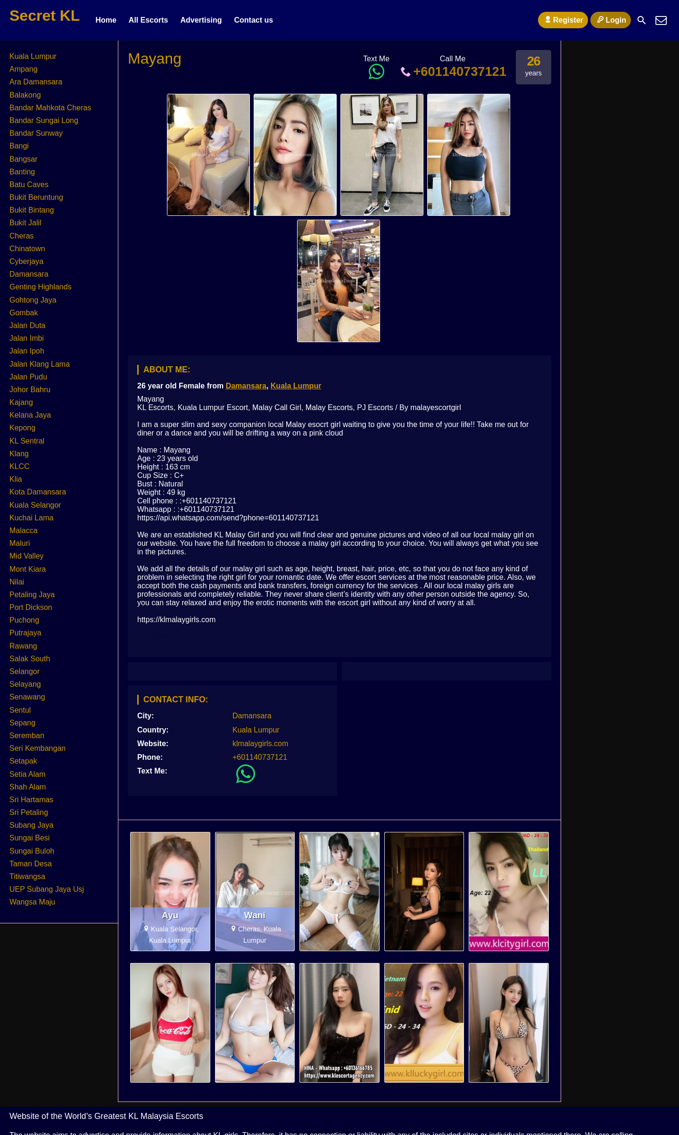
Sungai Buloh (31, 851)
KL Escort (155, 636)
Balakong (25, 95)
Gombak (23, 313)
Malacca (23, 530)
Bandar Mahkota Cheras (50, 108)
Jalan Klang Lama (39, 364)
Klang (19, 454)
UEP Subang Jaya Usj (46, 889)
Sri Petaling (28, 812)
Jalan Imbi (26, 338)
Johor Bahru (29, 390)
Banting (22, 172)
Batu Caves (29, 185)
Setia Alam (27, 774)
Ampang (23, 69)
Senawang (27, 697)
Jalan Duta (27, 325)
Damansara (246, 386)
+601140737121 (452, 71)
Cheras (21, 236)
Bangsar (23, 159)
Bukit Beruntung (36, 197)
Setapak (23, 761)
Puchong (24, 620)
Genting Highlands (40, 287)
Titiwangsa (27, 876)
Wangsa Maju (32, 902)
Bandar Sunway (36, 133)
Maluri (19, 543)
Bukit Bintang (31, 210)
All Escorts (148, 20)
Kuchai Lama (31, 518)
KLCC (19, 466)
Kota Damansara (37, 492)
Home (105, 20)
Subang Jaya (31, 825)
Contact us (253, 20)
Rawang (23, 646)
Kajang (21, 402)
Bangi (19, 146)
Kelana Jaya (30, 415)
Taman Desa (30, 864)
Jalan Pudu (28, 377)
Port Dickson (30, 607)
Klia (15, 479)
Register (563, 20)
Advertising (201, 20)
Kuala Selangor (35, 505)
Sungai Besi (29, 838)
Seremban (26, 736)
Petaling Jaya (32, 595)
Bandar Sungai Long (43, 120)
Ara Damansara (35, 82)
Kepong (22, 428)
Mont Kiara (27, 569)
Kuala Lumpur (296, 386)
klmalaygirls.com (260, 744)
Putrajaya (25, 633)
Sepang (22, 723)
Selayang (25, 684)
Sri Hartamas (31, 800)
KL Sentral (26, 441)
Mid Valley (26, 556)
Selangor (24, 671)
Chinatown (27, 249)
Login (610, 20)
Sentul (20, 710)
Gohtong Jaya (33, 300)
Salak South (29, 659)
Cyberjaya (26, 261)
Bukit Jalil (25, 223)
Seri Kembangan (37, 748)
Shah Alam (27, 787)
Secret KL (44, 15)
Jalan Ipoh (26, 351)
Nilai (16, 582)
